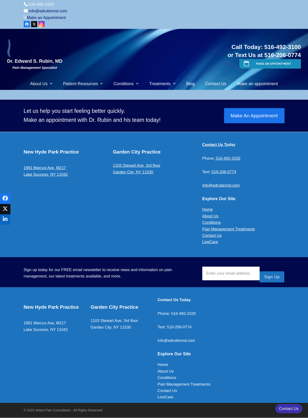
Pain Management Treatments (228, 229)
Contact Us (212, 235)
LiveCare (210, 242)
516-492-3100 (227, 158)
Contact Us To (215, 144)
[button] (5, 199)
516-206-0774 (223, 172)
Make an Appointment (46, 17)
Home (207, 209)
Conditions (211, 222)
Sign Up (272, 277)
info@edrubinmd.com (48, 11)
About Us (210, 216)
